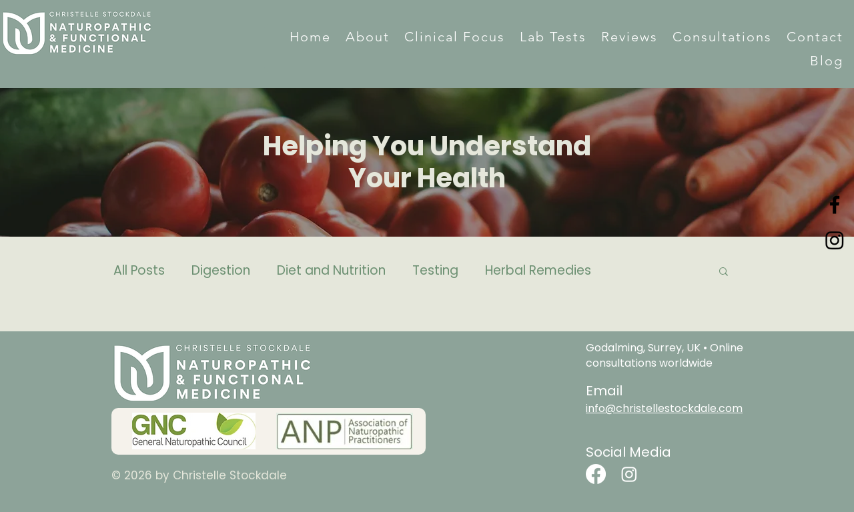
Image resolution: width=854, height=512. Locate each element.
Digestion (220, 270)
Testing (435, 270)
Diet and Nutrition (331, 270)
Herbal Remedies (538, 270)
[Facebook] (835, 205)
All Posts (139, 270)
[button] (367, 37)
